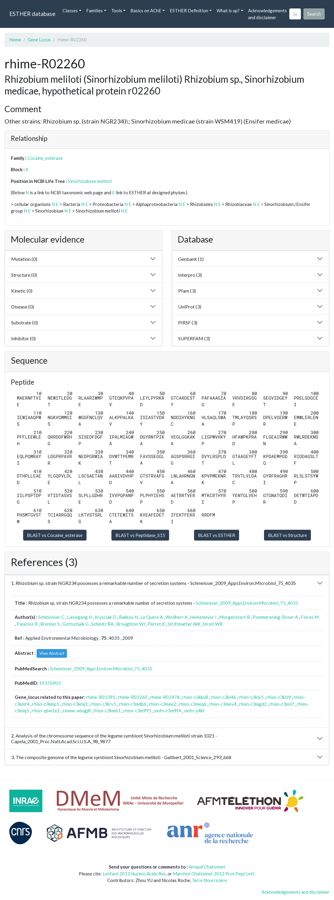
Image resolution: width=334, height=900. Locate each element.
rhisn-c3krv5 (103, 704)
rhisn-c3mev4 (222, 704)
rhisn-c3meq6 (192, 704)
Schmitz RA (102, 624)
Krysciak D (105, 617)
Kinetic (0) (21, 291)
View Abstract (51, 653)
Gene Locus (39, 39)
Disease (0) (22, 306)
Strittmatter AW (184, 624)
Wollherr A (176, 617)
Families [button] (94, 10)
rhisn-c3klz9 (278, 697)
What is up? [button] (228, 10)
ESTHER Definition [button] (189, 10)
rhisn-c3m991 (137, 710)
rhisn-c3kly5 (251, 697)
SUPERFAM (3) (194, 338)
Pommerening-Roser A (275, 617)
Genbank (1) (191, 259)
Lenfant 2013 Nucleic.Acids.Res (134, 873)
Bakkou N (128, 617)
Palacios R (27, 624)
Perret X (156, 624)
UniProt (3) (189, 306)
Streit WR (213, 624)
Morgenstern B (234, 617)
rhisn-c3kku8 (195, 697)
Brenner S (50, 624)
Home (15, 39)
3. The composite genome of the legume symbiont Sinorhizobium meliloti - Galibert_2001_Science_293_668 (121, 757)
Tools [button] (116, 10)
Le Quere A (152, 617)
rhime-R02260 (132, 697)
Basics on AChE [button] (145, 10)
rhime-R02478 (165, 697)
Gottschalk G (75, 624)
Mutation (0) (24, 259)
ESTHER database (32, 13)
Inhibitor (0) (23, 338)
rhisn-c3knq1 (75, 704)
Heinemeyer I (203, 617)
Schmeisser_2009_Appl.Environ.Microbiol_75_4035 (247, 603)
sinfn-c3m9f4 (167, 710)
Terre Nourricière (209, 880)
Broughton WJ (130, 624)
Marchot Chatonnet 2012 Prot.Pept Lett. (214, 873)
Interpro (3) (190, 275)
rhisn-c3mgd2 (253, 704)
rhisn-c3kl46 (223, 697)
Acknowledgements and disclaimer (267, 14)
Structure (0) (24, 275)
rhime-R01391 (100, 697)
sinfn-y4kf (194, 710)
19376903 (50, 683)
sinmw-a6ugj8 (76, 710)
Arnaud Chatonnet (207, 866)
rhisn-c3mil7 (281, 704)
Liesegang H (79, 617)
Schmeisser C (51, 617)
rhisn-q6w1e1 (46, 710)
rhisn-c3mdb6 (132, 704)
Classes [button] (70, 10)
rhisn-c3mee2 (162, 704)
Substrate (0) (24, 322)
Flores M (310, 617)
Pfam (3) (187, 291)
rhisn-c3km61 (107, 710)
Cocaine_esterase (45, 158)
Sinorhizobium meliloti (90, 181)
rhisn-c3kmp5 (45, 704)
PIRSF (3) (187, 322)
